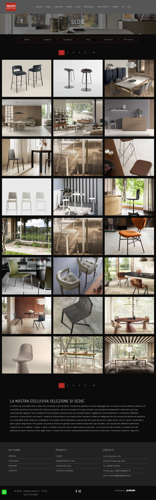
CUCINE (59, 456)
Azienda (39, 7)
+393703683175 (122, 471)
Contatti (115, 7)
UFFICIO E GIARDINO (64, 471)
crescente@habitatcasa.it (119, 475)
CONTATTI (13, 471)
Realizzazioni (89, 7)
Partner (48, 7)
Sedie (91, 27)
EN (123, 7)
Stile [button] (88, 40)
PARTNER (13, 466)
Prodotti (69, 7)
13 (94, 52)
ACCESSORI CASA (63, 466)
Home (65, 27)
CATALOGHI (14, 461)
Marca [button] (27, 40)
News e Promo (103, 7)
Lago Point (59, 7)
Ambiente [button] (47, 40)
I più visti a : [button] (128, 40)
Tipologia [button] (108, 40)
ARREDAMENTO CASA (65, 461)
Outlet (78, 7)
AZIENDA (12, 456)
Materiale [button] (67, 40)
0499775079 (113, 466)
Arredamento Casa (77, 27)
